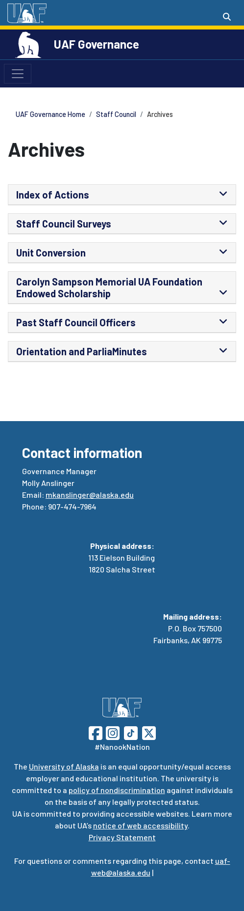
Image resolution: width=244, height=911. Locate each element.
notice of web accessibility (140, 825)
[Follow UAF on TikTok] (131, 732)
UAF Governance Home (50, 114)
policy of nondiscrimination (117, 790)
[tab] (122, 195)
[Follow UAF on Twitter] (149, 732)
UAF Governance (96, 44)
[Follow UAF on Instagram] (112, 732)
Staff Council (116, 114)
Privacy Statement (122, 837)
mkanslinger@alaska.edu (90, 494)
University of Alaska (64, 766)
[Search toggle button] (227, 17)
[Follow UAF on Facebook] (95, 732)
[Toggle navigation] (17, 74)
